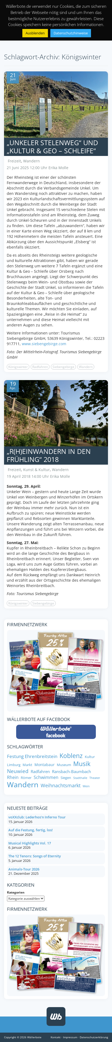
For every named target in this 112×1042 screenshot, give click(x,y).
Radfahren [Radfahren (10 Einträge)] (40, 771)
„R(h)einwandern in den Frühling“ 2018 (49, 455)
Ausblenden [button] (35, 33)
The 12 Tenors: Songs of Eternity (34, 856)
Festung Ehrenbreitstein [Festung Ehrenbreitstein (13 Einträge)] (32, 756)
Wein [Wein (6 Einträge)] (86, 786)
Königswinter (18, 367)
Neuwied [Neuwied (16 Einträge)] (18, 771)
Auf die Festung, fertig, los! (30, 830)
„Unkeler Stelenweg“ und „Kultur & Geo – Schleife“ (52, 146)
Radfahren (40, 367)
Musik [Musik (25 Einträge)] (81, 764)
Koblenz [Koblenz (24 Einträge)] (71, 756)
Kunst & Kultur (36, 469)
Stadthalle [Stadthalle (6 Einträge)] (80, 778)
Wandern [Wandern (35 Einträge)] (22, 784)
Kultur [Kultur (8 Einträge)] (90, 757)
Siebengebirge (63, 367)
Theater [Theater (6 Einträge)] (94, 778)
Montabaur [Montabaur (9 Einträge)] (44, 764)
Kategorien (15, 892)
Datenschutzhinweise (71, 33)
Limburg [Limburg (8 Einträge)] (13, 765)
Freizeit (14, 160)
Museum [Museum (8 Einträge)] (64, 765)
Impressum (70, 1037)
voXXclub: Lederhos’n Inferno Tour (37, 817)
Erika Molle (58, 167)
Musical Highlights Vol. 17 (29, 843)
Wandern (31, 160)
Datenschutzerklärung (94, 1037)
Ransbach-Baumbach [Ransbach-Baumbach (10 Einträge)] (71, 771)
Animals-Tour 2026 (23, 869)
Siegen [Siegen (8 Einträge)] (66, 777)
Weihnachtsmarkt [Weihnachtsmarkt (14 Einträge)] (60, 785)
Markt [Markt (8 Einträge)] (27, 765)
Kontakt (56, 1037)
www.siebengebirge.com (44, 343)
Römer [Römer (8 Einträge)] (26, 777)
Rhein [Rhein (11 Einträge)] (13, 777)
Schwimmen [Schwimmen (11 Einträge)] (46, 777)
